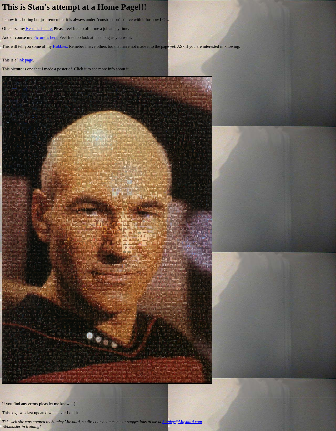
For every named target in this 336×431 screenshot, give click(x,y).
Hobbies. (60, 46)
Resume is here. (39, 28)
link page (25, 60)
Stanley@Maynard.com (182, 421)
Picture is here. (45, 37)
